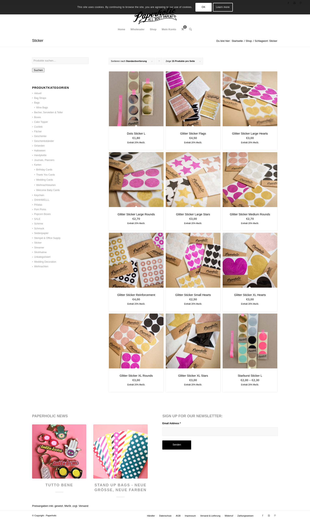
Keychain (39, 195)
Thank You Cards (45, 174)
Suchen (38, 70)
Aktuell (37, 93)
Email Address (171, 423)
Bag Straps (40, 98)
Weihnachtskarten (46, 185)
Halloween (40, 150)
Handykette (40, 155)
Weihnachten (41, 266)
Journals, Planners (44, 160)
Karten (37, 164)
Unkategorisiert (42, 257)
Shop (249, 40)
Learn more (223, 7)
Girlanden (39, 145)
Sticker (38, 242)
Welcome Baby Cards (48, 190)
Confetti (38, 126)
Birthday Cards (44, 169)
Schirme (38, 223)
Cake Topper (41, 122)
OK (204, 7)
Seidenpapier (41, 233)
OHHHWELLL (41, 199)
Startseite (237, 40)
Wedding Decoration (45, 261)
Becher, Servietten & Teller (48, 112)
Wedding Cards (44, 179)
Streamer (39, 247)
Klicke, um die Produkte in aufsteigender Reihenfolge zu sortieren (159, 62)
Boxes (37, 117)
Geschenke (40, 136)
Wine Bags (42, 107)
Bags (37, 102)
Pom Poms (40, 209)
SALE (37, 219)
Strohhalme (40, 252)
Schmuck (39, 228)
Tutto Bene (59, 485)
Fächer (38, 131)
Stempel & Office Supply (47, 238)
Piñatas (38, 204)
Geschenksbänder (44, 141)
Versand (83, 505)
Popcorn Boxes (42, 214)
